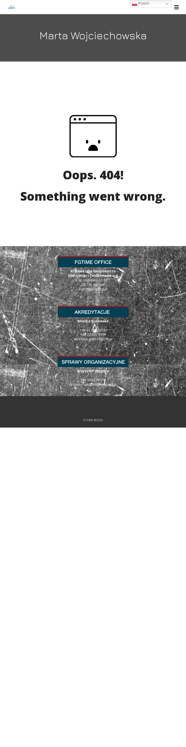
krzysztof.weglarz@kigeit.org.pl (93, 384)
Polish (140, 4)
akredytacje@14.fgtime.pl (93, 339)
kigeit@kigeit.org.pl (93, 289)
